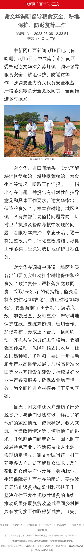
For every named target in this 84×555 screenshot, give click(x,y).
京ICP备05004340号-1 (42, 550)
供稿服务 (61, 525)
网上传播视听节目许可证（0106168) (18, 546)
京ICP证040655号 (46, 546)
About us (17, 525)
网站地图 (42, 530)
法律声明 (76, 525)
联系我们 (32, 525)
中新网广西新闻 (37, 4)
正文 (56, 4)
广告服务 (47, 525)
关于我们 (4, 525)
